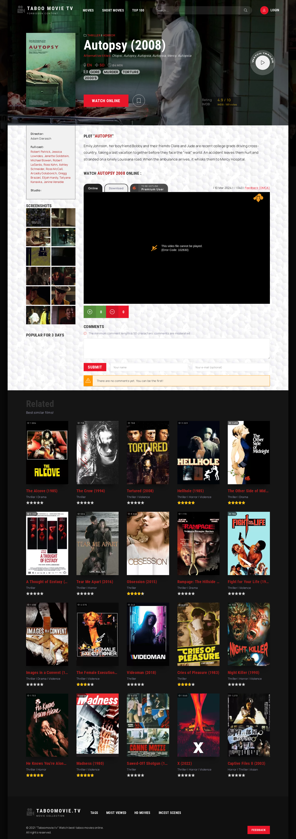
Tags (94, 813)
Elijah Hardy (50, 177)
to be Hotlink (152, 188)
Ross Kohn (51, 164)
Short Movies (113, 10)
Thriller (94, 35)
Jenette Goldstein (56, 156)
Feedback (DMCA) (257, 188)
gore (95, 72)
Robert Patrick (40, 152)
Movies (88, 10)
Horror (109, 35)
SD (102, 64)
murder (111, 72)
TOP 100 (138, 10)
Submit (95, 367)
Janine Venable (54, 182)
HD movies (142, 813)
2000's (91, 78)
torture (131, 72)
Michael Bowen (41, 160)
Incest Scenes (170, 813)
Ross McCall (54, 169)
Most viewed (116, 813)
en (89, 64)
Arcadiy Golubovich (44, 173)
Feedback (259, 830)
